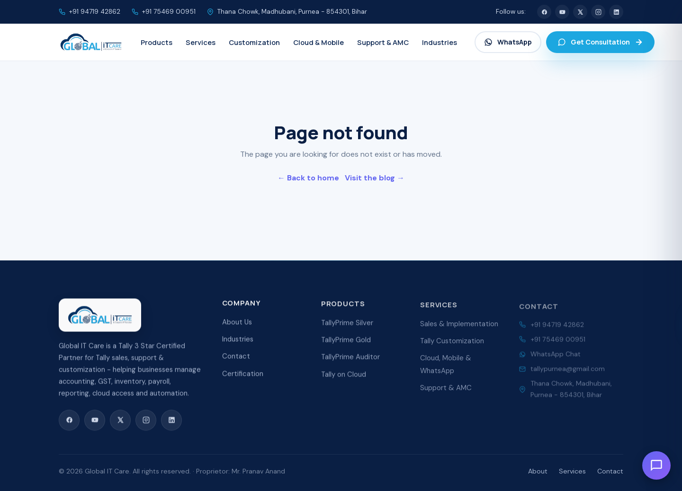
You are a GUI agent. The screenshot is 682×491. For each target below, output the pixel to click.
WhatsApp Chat (555, 359)
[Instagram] (598, 12)
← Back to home (308, 178)
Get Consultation (600, 41)
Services (572, 471)
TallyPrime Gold (346, 345)
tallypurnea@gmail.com (567, 373)
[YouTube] (562, 12)
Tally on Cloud (343, 379)
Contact (236, 360)
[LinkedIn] (616, 12)
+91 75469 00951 (169, 12)
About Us (237, 325)
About (537, 471)
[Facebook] (544, 12)
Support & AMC (446, 394)
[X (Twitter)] (580, 12)
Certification (242, 377)
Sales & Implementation (459, 330)
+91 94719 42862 (94, 12)
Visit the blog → (374, 178)
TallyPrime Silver (347, 327)
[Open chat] (656, 465)
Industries (237, 343)
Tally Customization (452, 347)
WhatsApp (508, 41)
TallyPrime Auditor (350, 362)
